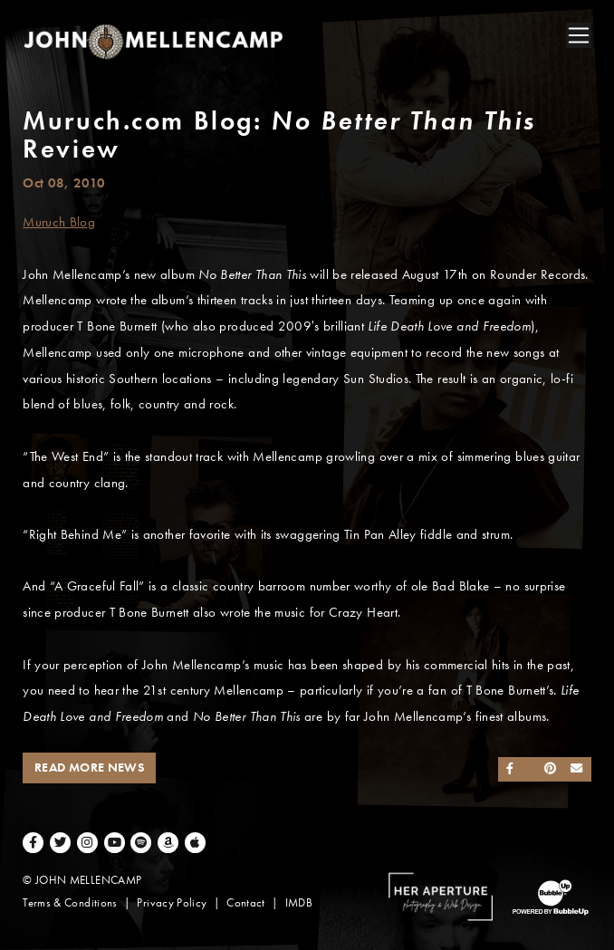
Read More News (89, 767)
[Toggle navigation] (578, 35)
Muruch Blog (59, 222)
